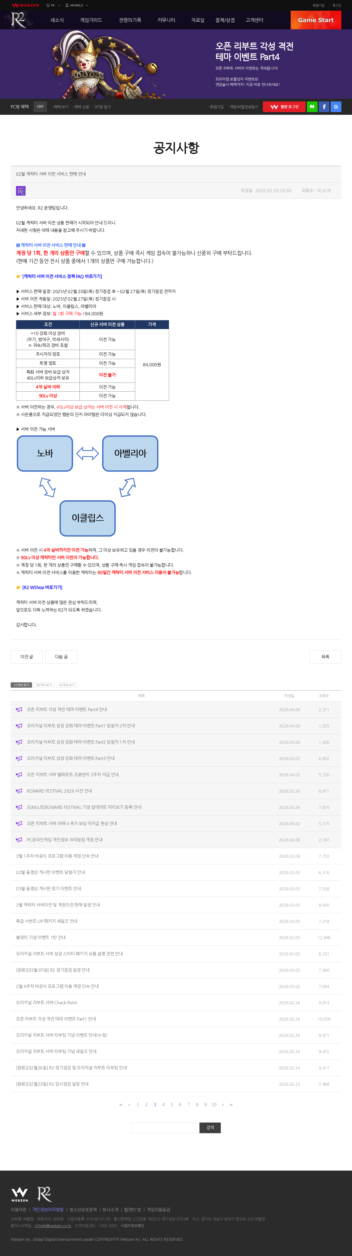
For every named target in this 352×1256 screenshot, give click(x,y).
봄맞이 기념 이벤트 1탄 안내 (41, 937)
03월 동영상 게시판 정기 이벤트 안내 (48, 888)
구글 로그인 (336, 106)
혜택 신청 (81, 107)
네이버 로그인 (312, 106)
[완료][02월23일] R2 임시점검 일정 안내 (52, 1083)
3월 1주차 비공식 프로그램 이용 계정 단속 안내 (57, 856)
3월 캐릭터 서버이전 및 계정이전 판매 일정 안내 (58, 904)
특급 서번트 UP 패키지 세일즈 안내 (46, 921)
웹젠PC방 (132, 1209)
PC (53, 5)
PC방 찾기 (103, 107)
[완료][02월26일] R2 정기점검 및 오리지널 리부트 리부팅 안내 (71, 1067)
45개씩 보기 (67, 685)
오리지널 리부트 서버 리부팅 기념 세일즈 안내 (56, 1051)
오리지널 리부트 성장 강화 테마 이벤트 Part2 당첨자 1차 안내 (81, 742)
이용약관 (18, 1209)
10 (214, 1104)
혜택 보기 (61, 107)
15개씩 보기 (21, 685)
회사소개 (110, 1209)
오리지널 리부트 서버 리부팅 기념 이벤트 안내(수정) (61, 1035)
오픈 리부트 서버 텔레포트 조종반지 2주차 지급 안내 (73, 774)
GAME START (316, 20)
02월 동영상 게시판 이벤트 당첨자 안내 (50, 872)
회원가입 (319, 5)
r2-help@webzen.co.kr (53, 1226)
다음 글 (61, 656)
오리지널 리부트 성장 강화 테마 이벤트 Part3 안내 (71, 758)
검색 (210, 1127)
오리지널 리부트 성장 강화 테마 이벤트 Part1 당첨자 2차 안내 (81, 725)
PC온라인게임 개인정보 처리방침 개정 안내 (65, 839)
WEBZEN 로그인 (284, 106)
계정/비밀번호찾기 (244, 107)
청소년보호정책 (83, 1209)
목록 (325, 656)
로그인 (337, 5)
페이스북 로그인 (324, 106)
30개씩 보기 (44, 685)
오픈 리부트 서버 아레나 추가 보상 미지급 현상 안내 (72, 823)
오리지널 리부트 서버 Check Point (46, 1002)
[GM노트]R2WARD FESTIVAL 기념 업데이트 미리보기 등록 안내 (84, 807)
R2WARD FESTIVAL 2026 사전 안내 (59, 790)
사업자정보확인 (132, 1226)
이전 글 (26, 656)
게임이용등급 (158, 1209)
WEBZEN (20, 1194)
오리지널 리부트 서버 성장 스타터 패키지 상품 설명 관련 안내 (69, 953)
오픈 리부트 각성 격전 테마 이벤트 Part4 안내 (67, 709)
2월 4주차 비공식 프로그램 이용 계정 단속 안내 (57, 986)
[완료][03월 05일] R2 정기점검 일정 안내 (53, 969)
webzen (25, 5)
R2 (19, 20)
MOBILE (76, 5)
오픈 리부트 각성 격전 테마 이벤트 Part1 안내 (56, 1018)
